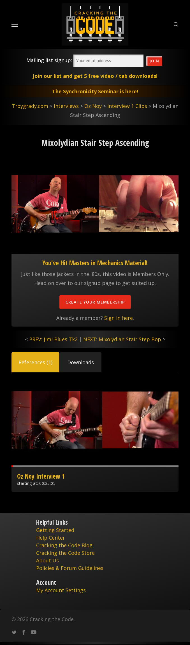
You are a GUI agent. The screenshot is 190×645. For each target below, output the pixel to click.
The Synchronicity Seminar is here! (95, 91)
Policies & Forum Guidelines (69, 568)
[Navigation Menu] (14, 24)
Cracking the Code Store (65, 552)
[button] (35, 362)
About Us (47, 560)
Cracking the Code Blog (64, 545)
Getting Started (55, 530)
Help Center (50, 537)
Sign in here (118, 317)
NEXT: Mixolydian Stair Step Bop (122, 339)
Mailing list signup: (49, 60)
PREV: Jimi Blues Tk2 (53, 339)
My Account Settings (61, 590)
